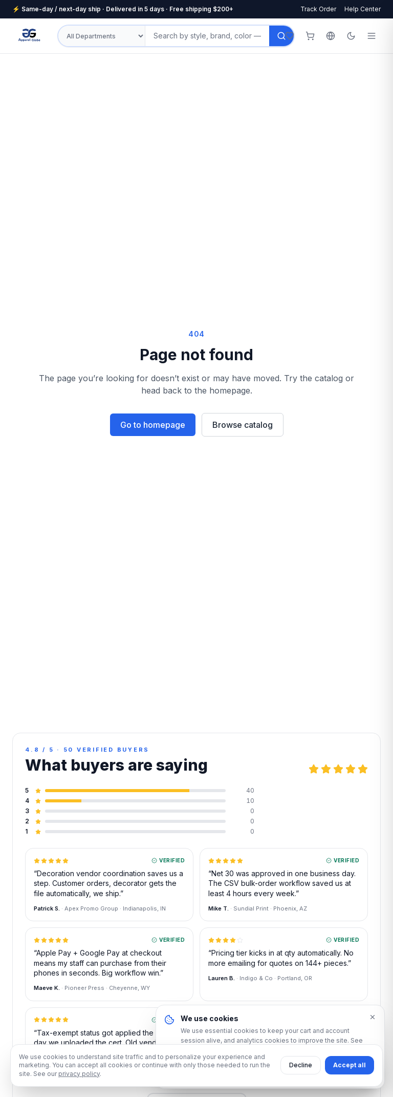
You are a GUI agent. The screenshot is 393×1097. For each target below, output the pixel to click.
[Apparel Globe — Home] (29, 35)
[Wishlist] (289, 36)
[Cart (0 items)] (310, 36)
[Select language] (330, 36)
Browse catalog (242, 425)
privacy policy (79, 1074)
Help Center (362, 9)
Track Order (318, 9)
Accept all (349, 1065)
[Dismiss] (372, 1017)
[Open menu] (371, 36)
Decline (300, 1065)
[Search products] (207, 36)
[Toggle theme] (351, 36)
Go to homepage (152, 425)
